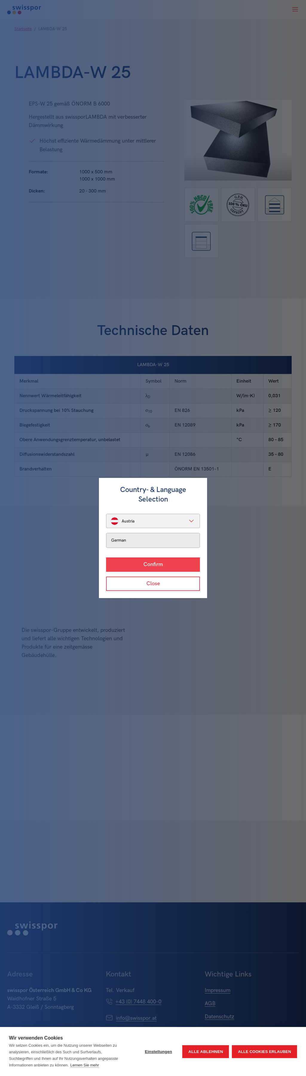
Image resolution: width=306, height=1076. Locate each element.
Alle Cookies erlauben (264, 1051)
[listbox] (153, 521)
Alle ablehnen (205, 1051)
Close (153, 583)
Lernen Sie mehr (84, 1065)
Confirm (153, 564)
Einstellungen (158, 1051)
